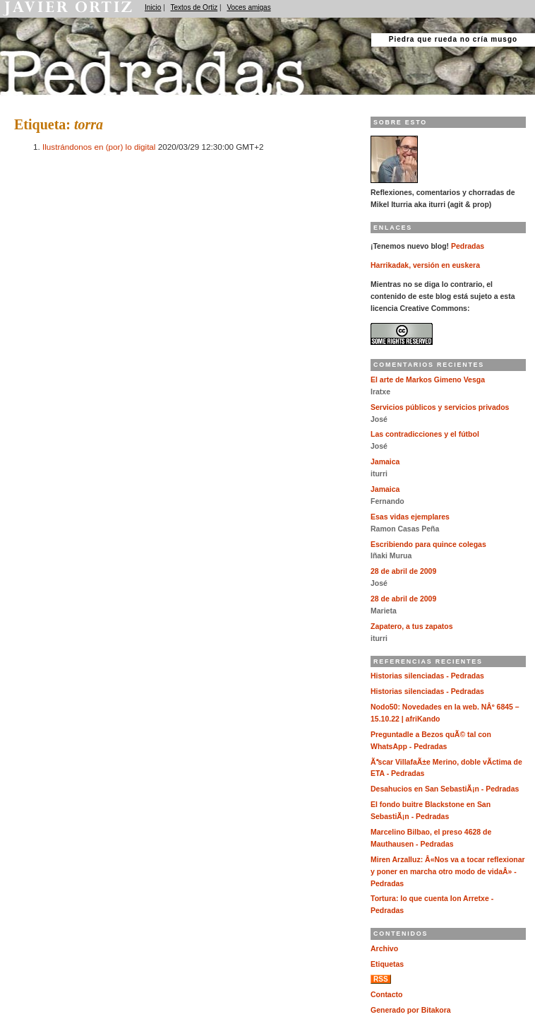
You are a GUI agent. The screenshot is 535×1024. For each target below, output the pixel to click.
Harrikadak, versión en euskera (425, 265)
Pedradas (27, 100)
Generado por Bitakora (411, 1010)
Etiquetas (387, 964)
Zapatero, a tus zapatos (412, 626)
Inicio (153, 7)
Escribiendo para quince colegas (428, 544)
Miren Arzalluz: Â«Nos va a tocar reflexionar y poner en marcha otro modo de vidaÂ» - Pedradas (448, 872)
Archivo (384, 949)
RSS (380, 979)
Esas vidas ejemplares (410, 517)
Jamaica (385, 462)
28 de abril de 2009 (403, 571)
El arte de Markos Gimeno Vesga (428, 380)
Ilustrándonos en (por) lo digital (98, 146)
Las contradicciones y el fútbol (425, 434)
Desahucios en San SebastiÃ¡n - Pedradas (445, 789)
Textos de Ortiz (194, 7)
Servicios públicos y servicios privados (440, 407)
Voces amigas (248, 7)
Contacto (386, 995)
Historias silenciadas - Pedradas (427, 676)
